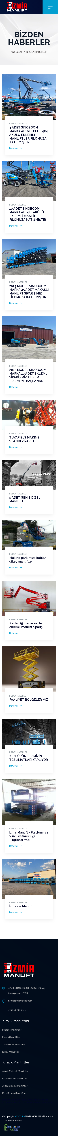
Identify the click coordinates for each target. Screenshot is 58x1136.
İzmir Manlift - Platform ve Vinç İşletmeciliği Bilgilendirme (29, 836)
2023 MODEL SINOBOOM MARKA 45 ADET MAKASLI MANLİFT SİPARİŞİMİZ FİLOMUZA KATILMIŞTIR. (29, 291)
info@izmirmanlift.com (20, 1000)
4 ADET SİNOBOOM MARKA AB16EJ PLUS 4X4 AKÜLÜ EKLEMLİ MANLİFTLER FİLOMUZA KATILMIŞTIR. (28, 135)
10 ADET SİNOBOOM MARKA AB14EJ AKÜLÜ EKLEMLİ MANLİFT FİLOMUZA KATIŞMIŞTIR (27, 214)
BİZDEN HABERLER (36, 51)
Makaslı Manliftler (11, 1029)
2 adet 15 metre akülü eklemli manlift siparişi (26, 625)
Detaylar (15, 148)
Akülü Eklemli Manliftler (15, 1085)
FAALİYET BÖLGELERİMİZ (28, 699)
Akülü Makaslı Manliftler (15, 1071)
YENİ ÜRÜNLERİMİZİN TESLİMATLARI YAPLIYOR (28, 758)
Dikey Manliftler (10, 1051)
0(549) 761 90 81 (17, 1010)
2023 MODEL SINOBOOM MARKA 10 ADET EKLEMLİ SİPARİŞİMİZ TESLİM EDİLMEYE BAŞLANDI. (28, 375)
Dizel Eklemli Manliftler (14, 1093)
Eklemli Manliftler (11, 1037)
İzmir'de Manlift (21, 906)
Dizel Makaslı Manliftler (14, 1078)
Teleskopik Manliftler (13, 1044)
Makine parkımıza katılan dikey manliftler (28, 559)
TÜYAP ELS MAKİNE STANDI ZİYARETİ (24, 439)
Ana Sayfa (16, 51)
